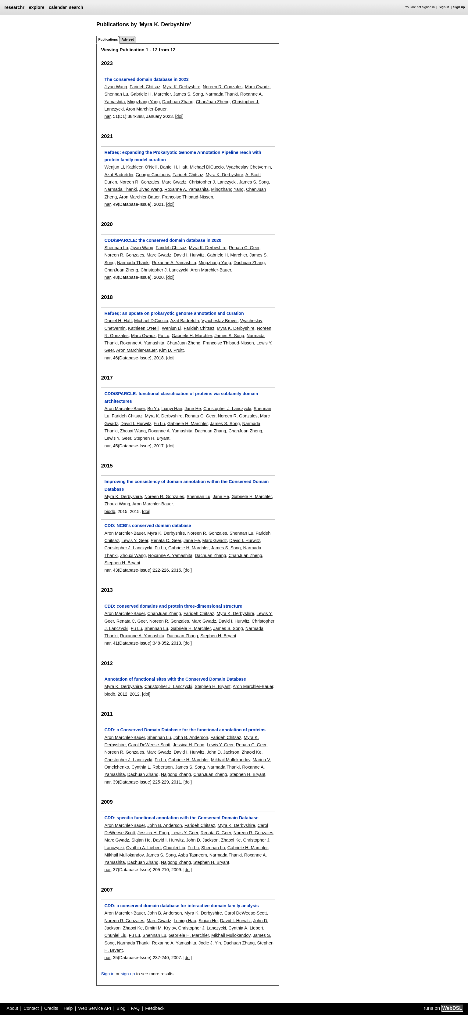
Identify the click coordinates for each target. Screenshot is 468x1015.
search (76, 7)
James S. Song (188, 94)
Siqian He (140, 840)
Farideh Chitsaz (145, 86)
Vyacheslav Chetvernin (248, 167)
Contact (31, 1008)
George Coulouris (153, 174)
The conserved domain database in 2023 (146, 79)
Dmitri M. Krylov (160, 928)
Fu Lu (163, 335)
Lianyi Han (171, 408)
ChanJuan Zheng (213, 101)
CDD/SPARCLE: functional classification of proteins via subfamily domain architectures (181, 397)
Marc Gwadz (257, 86)
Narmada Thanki (221, 94)
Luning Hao (185, 920)
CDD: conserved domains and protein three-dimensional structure (173, 606)
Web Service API (94, 1008)
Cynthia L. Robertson (152, 767)
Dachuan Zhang (177, 101)
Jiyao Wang (115, 86)
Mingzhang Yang (143, 101)
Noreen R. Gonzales (222, 86)
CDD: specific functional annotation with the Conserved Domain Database (181, 817)
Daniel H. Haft (174, 167)
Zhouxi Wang (133, 430)
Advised (127, 39)
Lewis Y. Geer (117, 438)
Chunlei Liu (174, 847)
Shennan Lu (116, 94)
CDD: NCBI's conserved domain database (147, 525)
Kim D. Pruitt (171, 350)
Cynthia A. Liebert (143, 847)
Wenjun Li (114, 167)
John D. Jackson (223, 752)
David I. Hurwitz (189, 255)
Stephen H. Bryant (152, 438)
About (12, 1008)
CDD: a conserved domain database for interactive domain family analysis (181, 905)
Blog (120, 1008)
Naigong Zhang (176, 774)
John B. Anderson (190, 737)
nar (107, 116)
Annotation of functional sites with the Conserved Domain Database (175, 679)
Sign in (444, 7)
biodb (109, 511)
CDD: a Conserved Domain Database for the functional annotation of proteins (185, 729)
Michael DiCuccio (207, 167)
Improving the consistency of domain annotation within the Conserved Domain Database (186, 485)
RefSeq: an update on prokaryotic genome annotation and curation (174, 313)
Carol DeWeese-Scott (149, 744)
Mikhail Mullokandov (230, 759)
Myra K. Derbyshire (181, 86)
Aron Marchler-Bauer (146, 109)
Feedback (154, 1008)
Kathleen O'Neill (142, 167)
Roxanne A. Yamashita (186, 189)
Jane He (192, 408)
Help (68, 1008)
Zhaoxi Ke (252, 752)
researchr (14, 7)
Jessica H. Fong (188, 744)
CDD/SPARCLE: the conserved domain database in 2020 (162, 240)
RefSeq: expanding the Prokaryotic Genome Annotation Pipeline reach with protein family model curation (182, 156)
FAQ (135, 1008)
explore (36, 7)
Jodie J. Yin (209, 942)
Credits (51, 1008)
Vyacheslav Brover (220, 320)
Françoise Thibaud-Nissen (187, 197)
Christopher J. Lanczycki (213, 182)
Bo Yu (153, 408)
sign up (128, 973)
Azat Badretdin (118, 174)
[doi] (179, 116)
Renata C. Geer (244, 247)
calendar (58, 7)
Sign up (459, 7)
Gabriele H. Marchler (150, 94)
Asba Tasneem (192, 855)
